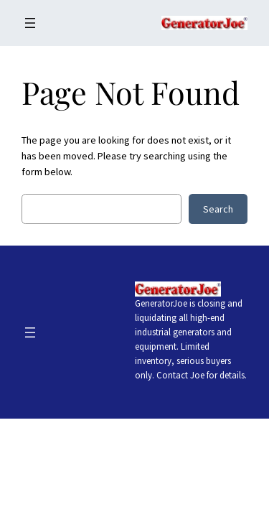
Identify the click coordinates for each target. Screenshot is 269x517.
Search (218, 208)
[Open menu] (30, 23)
